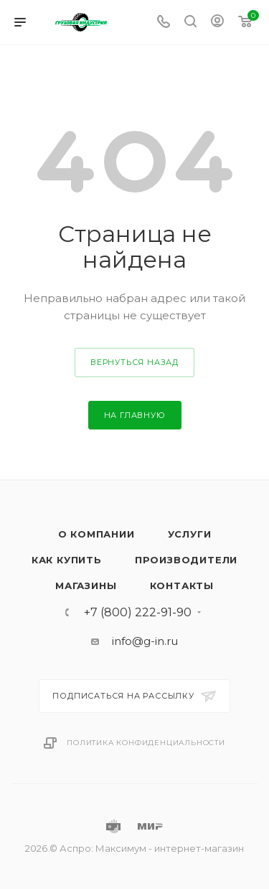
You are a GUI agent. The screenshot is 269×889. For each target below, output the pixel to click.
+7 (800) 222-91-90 (138, 612)
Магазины (85, 585)
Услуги (190, 534)
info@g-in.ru (145, 641)
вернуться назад (134, 362)
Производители (186, 559)
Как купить (67, 559)
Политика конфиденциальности (146, 742)
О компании (96, 534)
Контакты (182, 585)
